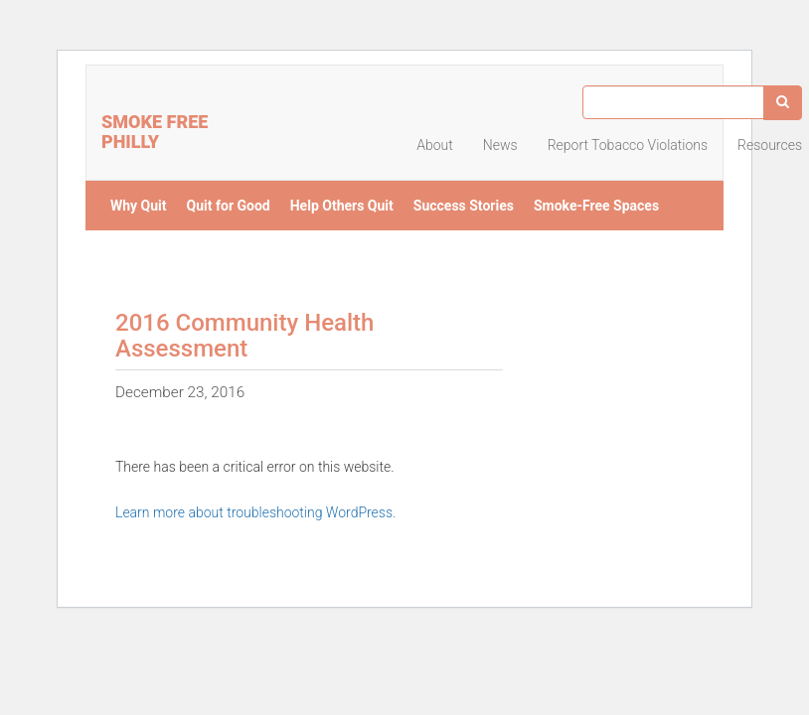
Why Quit (138, 206)
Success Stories (463, 206)
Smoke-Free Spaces (596, 206)
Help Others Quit (342, 206)
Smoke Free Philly (154, 129)
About (434, 145)
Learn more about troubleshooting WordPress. (255, 512)
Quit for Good (228, 206)
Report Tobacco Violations (628, 145)
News (500, 145)
